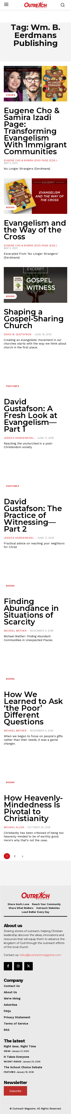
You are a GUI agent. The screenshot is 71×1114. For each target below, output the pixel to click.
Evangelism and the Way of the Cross (35, 229)
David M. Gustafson (17, 334)
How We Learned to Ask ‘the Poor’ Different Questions (33, 708)
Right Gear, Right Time (20, 1046)
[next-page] (22, 856)
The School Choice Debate (23, 1067)
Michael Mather (15, 630)
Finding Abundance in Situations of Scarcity (31, 611)
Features (12, 386)
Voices (10, 95)
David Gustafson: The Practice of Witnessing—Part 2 (33, 515)
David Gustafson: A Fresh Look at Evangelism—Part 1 (30, 415)
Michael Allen (14, 827)
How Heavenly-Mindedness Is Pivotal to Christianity (33, 808)
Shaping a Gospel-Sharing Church (34, 318)
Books (10, 207)
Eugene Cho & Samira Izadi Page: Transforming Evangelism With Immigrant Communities (35, 131)
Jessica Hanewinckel (19, 437)
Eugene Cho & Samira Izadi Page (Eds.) (30, 160)
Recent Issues (12, 1061)
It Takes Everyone (16, 1057)
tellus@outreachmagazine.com (40, 955)
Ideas (7, 1051)
